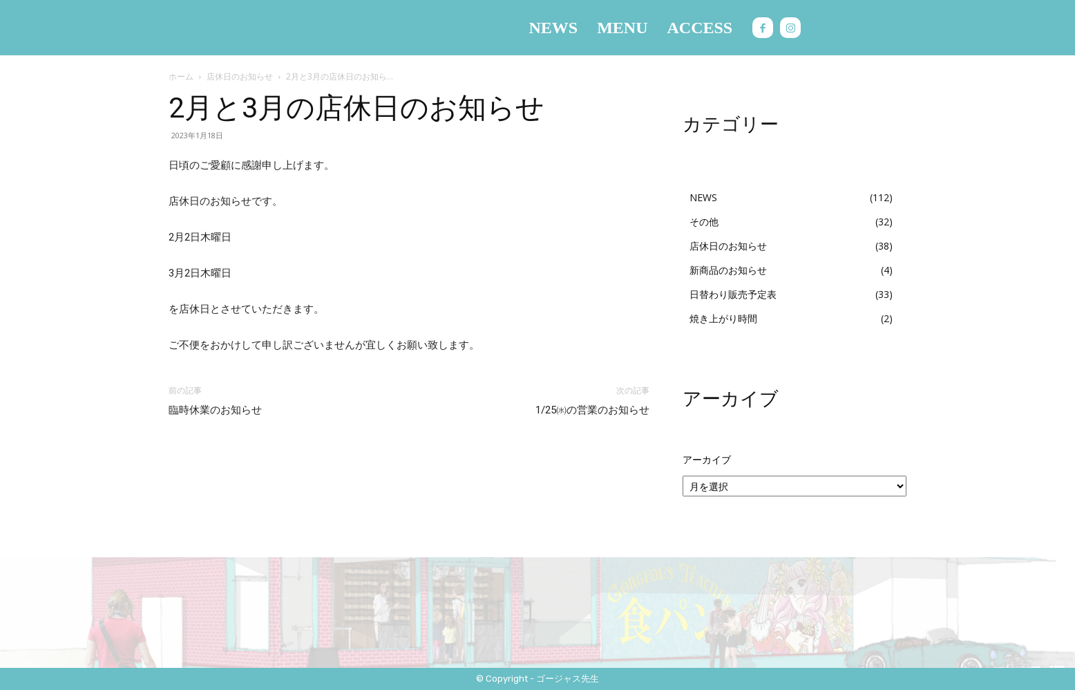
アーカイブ (707, 459)
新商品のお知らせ (728, 270)
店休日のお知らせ (240, 76)
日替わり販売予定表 (733, 294)
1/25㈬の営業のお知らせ (592, 410)
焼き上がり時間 (723, 318)
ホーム (181, 76)
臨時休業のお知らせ (215, 410)
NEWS (703, 197)
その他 (704, 221)
